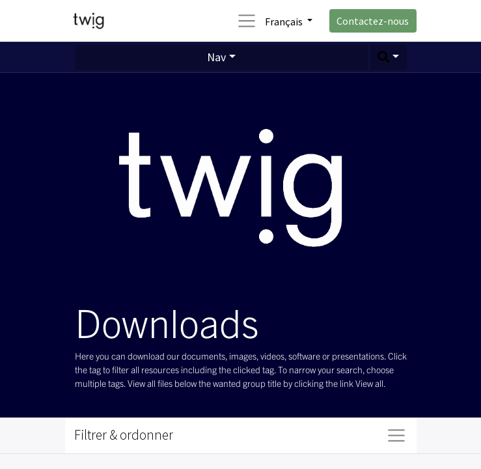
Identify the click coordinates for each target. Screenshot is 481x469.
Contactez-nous (373, 20)
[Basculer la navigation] (396, 435)
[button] (388, 57)
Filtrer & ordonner (123, 435)
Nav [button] (216, 57)
